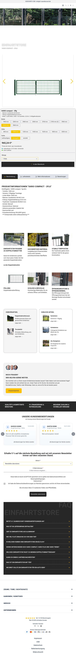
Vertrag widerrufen (38, 629)
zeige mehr (19, 296)
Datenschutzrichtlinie (56, 450)
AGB (37, 615)
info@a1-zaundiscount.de (43, 1)
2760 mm (45, 121)
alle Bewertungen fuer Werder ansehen (60, 415)
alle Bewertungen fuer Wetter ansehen (24, 415)
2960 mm (64, 121)
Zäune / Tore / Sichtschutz (16, 563)
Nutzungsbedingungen (38, 452)
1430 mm (35, 132)
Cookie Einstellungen (38, 636)
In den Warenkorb (37, 164)
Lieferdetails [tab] (26, 176)
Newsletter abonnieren (38, 468)
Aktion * (38, 434)
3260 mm (6, 125)
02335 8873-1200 (30, 1)
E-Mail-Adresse (38, 442)
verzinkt (25, 138)
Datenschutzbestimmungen (25, 457)
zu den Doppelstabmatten (12, 252)
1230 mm (25, 132)
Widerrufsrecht (38, 626)
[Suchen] (70, 5)
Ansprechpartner (13, 364)
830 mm (5, 132)
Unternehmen (10, 584)
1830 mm (54, 132)
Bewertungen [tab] (61, 176)
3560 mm (15, 125)
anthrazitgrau (6, 138)
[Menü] (63, 5)
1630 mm (45, 132)
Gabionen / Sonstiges (13, 570)
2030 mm (64, 132)
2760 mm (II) (54, 121)
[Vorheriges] (4, 81)
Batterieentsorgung (38, 622)
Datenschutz (38, 619)
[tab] (10, 176)
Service (7, 577)
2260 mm (15, 121)
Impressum (38, 612)
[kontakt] (66, 5)
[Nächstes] (72, 81)
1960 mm (6, 121)
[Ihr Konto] (68, 5)
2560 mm (35, 121)
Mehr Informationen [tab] (43, 176)
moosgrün (16, 138)
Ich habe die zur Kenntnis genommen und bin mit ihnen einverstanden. (39, 457)
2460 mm (25, 121)
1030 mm (15, 132)
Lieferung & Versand (38, 632)
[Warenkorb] (73, 5)
